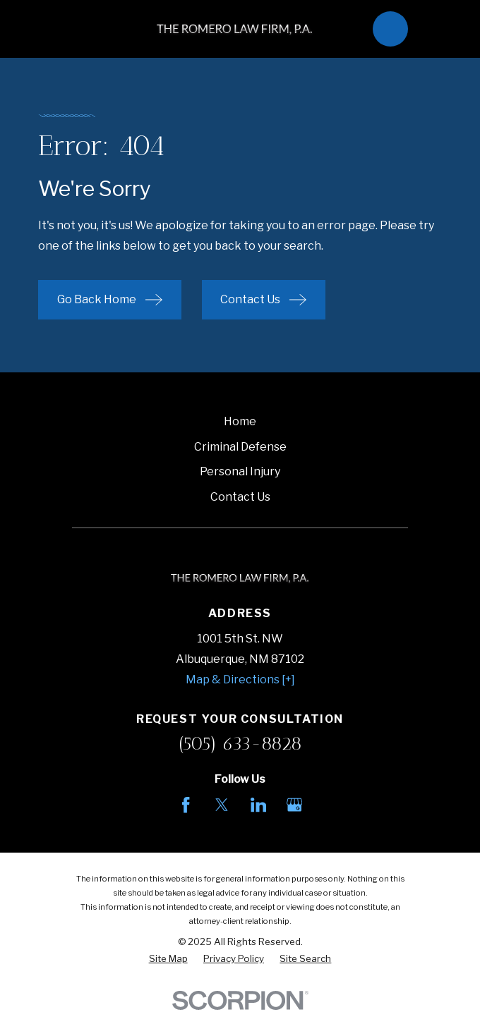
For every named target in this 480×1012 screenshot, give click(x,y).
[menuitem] (168, 959)
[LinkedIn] (258, 804)
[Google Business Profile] (294, 804)
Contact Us (240, 497)
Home (240, 421)
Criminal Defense (240, 446)
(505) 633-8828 (240, 743)
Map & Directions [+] (240, 679)
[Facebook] (185, 804)
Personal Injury (240, 471)
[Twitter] (221, 804)
